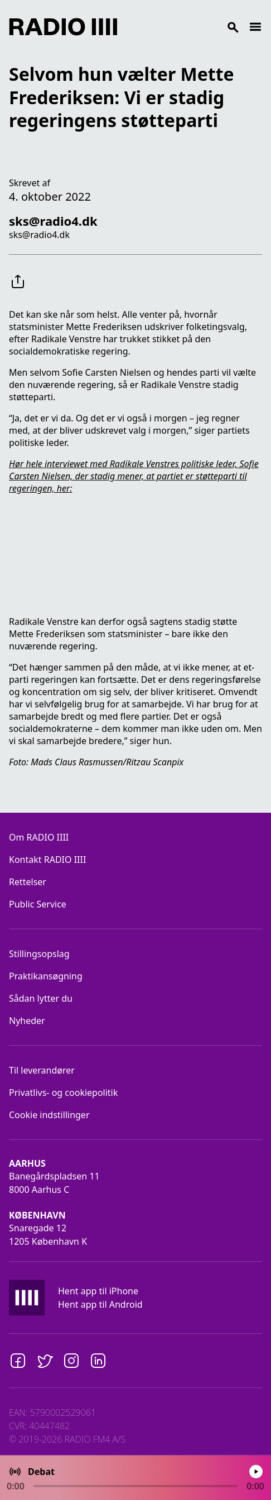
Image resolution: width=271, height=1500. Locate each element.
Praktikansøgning (46, 976)
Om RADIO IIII (39, 837)
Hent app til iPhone (98, 1291)
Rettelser (27, 882)
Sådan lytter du (40, 998)
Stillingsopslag (39, 954)
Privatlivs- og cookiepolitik (63, 1092)
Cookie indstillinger (49, 1115)
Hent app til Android (100, 1304)
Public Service (37, 904)
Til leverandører (42, 1070)
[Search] (183, 27)
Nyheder (27, 1020)
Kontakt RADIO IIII (47, 859)
